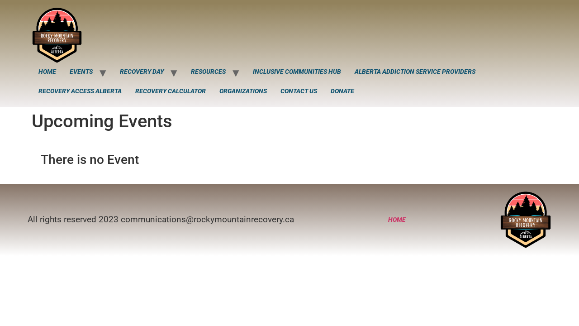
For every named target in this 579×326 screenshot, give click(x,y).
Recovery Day (142, 71)
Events (81, 71)
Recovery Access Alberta (80, 91)
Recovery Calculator (170, 91)
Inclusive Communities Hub (297, 71)
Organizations (243, 91)
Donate (342, 91)
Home (47, 71)
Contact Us (298, 91)
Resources (208, 71)
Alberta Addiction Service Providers (415, 71)
